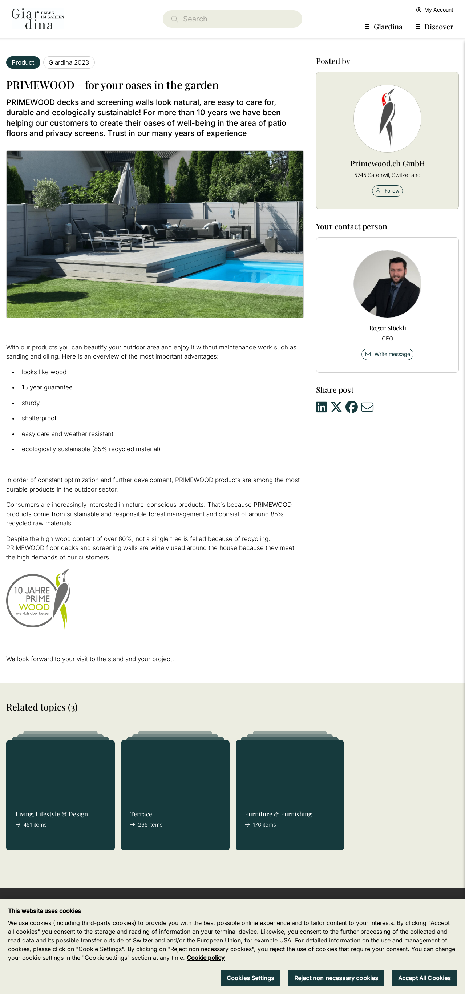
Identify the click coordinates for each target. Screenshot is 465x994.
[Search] (232, 19)
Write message (387, 354)
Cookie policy (206, 966)
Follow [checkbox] (388, 190)
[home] (38, 19)
